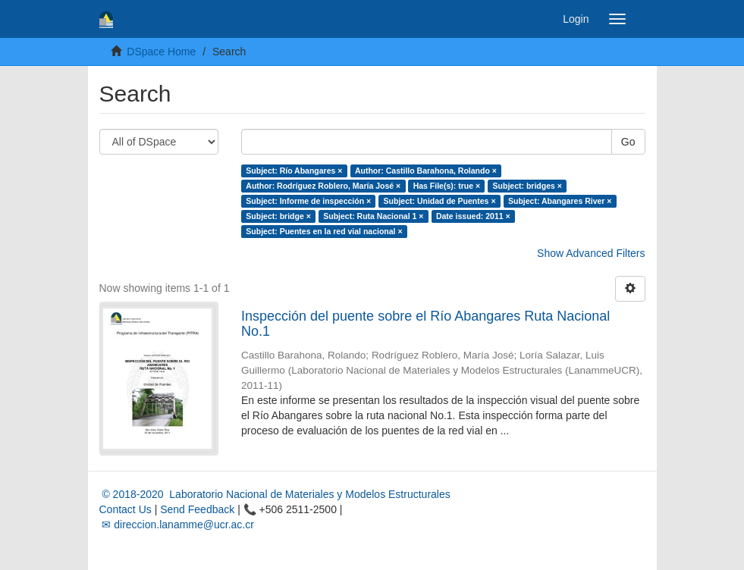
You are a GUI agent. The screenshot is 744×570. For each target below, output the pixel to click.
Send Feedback (197, 509)
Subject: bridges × (527, 185)
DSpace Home (161, 51)
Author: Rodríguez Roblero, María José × (323, 185)
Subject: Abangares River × (559, 200)
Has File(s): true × (446, 185)
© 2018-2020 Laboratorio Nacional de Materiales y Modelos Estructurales (274, 494)
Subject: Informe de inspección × (308, 200)
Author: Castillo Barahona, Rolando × (426, 170)
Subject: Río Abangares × (294, 170)
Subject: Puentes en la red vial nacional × (324, 231)
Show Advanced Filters (591, 253)
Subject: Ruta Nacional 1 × (373, 216)
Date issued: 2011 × (473, 216)
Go (628, 142)
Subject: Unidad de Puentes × (440, 200)
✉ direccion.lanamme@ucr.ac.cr (176, 524)
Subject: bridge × (278, 216)
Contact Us (125, 509)
